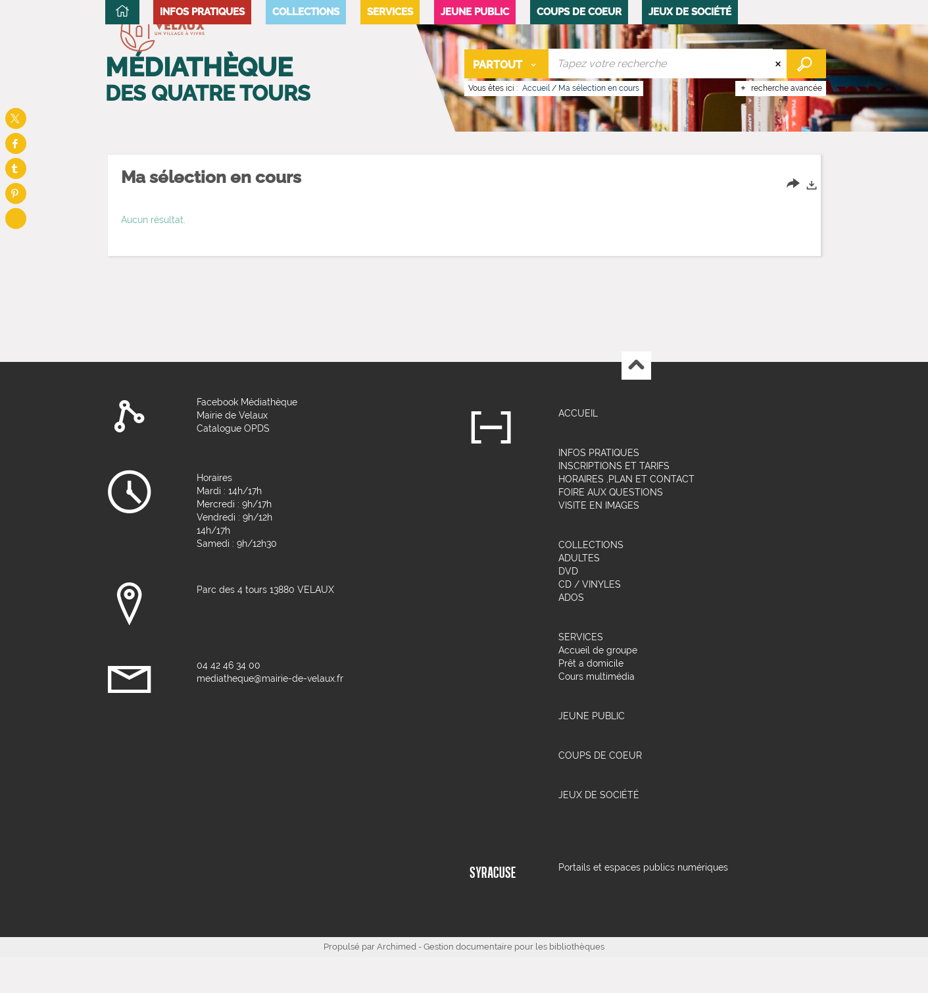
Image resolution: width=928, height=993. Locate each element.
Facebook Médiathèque (247, 438)
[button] (202, 155)
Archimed (396, 983)
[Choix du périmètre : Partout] (506, 63)
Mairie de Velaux (232, 451)
